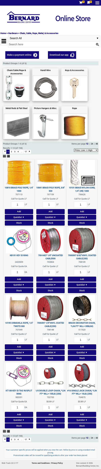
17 (26, 151)
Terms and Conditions (41, 463)
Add (19, 211)
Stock (19, 223)
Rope (74, 108)
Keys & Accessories (74, 70)
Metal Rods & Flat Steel (16, 108)
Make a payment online (19, 55)
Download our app (59, 55)
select (97, 38)
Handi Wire (45, 70)
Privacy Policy (57, 463)
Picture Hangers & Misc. (45, 108)
